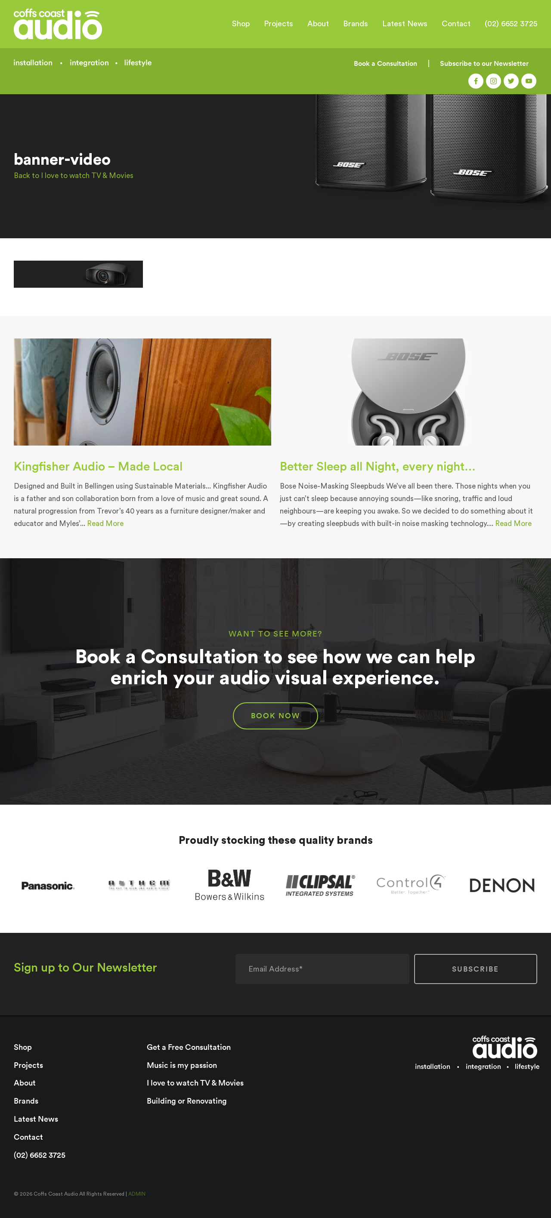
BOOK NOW (275, 715)
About (318, 24)
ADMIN (136, 1193)
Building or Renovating (187, 1101)
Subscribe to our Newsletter (484, 63)
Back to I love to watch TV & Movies (73, 175)
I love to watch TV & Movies (195, 1083)
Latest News (404, 24)
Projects (278, 24)
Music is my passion (182, 1065)
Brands (355, 24)
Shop (241, 24)
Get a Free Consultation (189, 1047)
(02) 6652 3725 (511, 24)
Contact (456, 24)
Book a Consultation (385, 63)
